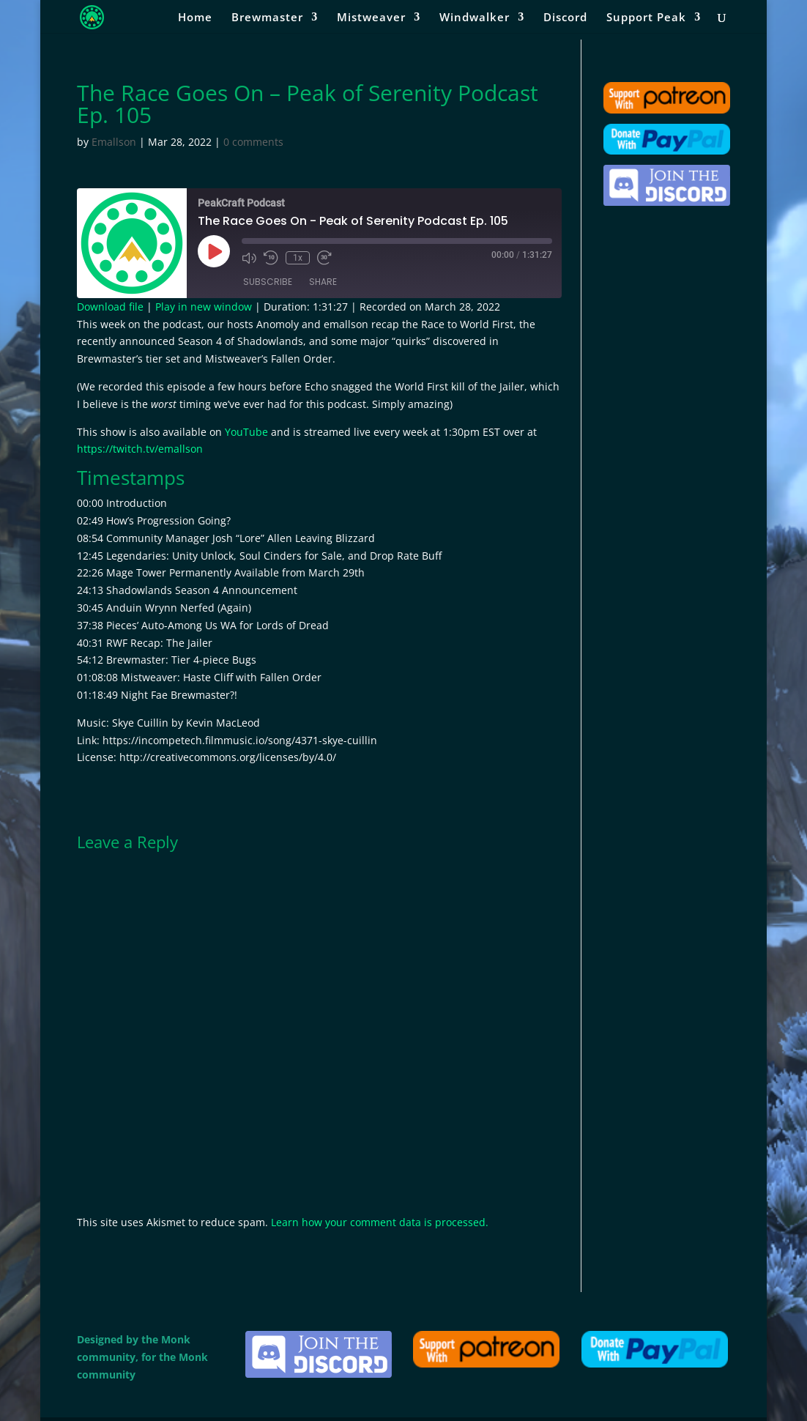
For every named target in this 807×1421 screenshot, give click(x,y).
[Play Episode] (214, 251)
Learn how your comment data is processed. (379, 1222)
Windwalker (474, 18)
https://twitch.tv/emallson (140, 449)
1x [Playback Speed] (297, 258)
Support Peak (646, 18)
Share (323, 281)
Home (195, 18)
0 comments (253, 142)
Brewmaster (267, 18)
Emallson (114, 142)
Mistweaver (371, 18)
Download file (110, 306)
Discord (565, 18)
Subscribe (267, 281)
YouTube (246, 432)
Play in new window (203, 306)
